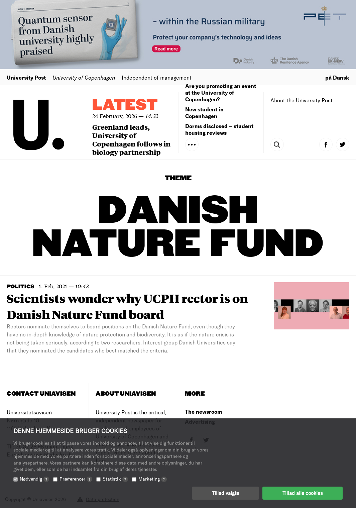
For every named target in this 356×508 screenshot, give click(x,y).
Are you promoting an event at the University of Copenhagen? (220, 92)
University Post (26, 77)
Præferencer (76, 479)
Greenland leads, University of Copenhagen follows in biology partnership (131, 139)
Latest (125, 105)
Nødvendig (34, 479)
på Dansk (337, 77)
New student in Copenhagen (204, 112)
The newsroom (203, 411)
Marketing (152, 479)
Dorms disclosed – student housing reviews (219, 129)
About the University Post (301, 100)
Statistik (115, 479)
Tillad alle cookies (302, 493)
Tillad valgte (225, 493)
